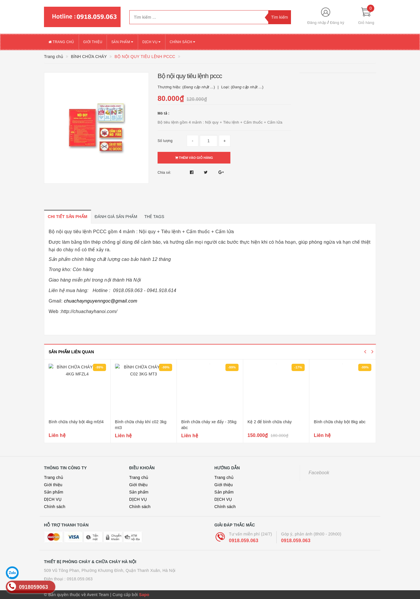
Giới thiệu (93, 42)
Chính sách (182, 42)
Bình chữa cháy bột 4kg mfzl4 (76, 421)
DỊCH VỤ (151, 42)
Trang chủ (61, 42)
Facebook (319, 472)
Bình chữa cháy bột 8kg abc (340, 421)
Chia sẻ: (164, 173)
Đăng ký (337, 22)
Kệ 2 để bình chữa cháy (270, 421)
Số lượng (165, 141)
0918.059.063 (243, 540)
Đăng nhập (317, 22)
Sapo (144, 594)
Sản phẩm (122, 42)
